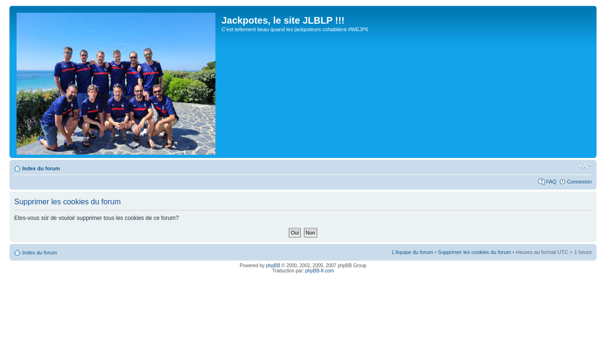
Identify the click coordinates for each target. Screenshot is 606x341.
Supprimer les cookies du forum (474, 252)
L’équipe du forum (412, 252)
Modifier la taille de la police (585, 166)
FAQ (551, 181)
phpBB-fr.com (319, 270)
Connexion (579, 181)
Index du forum (41, 168)
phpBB (273, 265)
